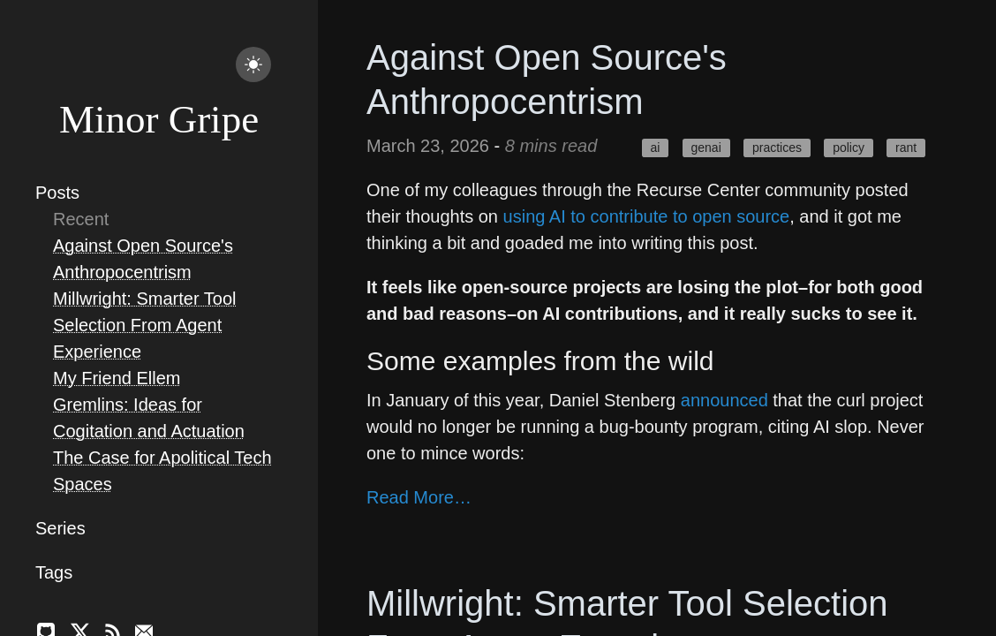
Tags (53, 572)
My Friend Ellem (116, 378)
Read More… (419, 497)
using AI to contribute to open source (646, 216)
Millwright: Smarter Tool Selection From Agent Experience (144, 325)
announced (724, 400)
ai (655, 147)
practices (777, 147)
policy (848, 147)
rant (906, 147)
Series (60, 528)
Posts (57, 192)
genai (706, 147)
